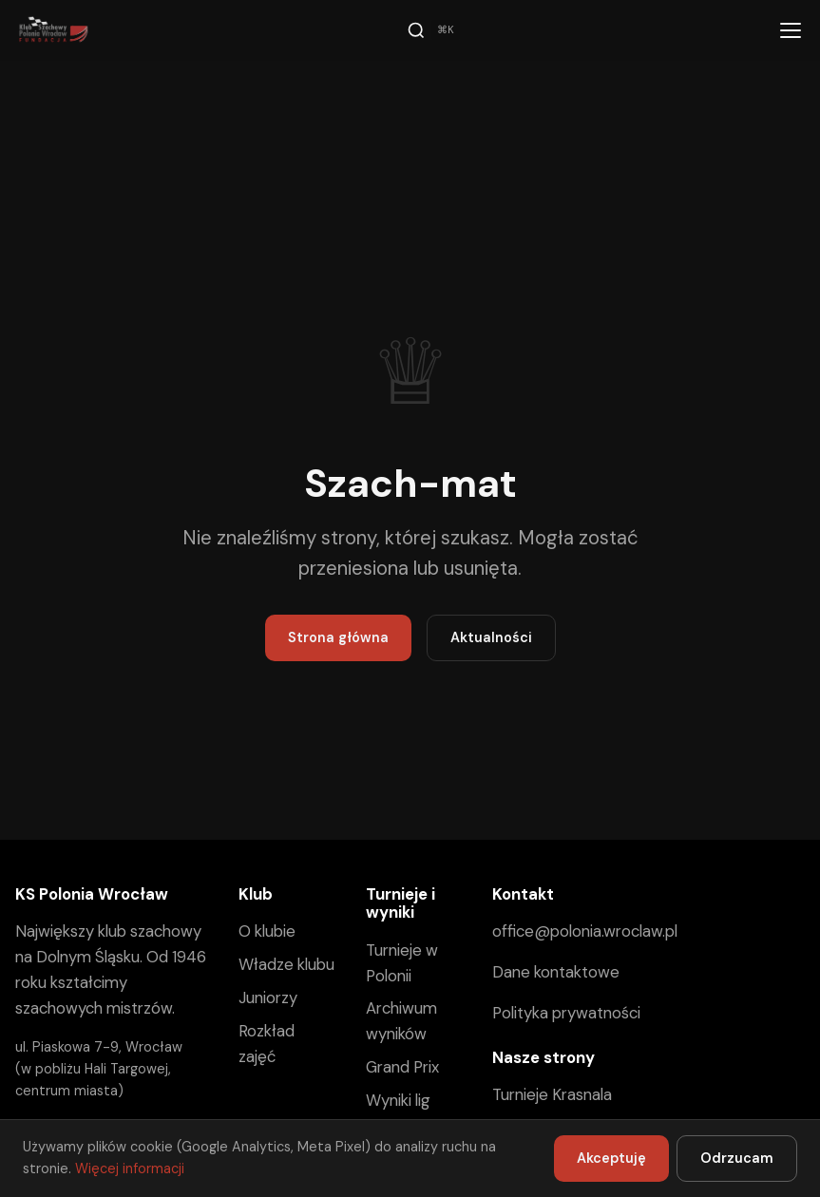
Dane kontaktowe (556, 971)
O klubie (267, 931)
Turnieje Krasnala (552, 1094)
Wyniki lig (398, 1100)
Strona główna (338, 637)
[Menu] (790, 30)
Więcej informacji (129, 1168)
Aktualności (491, 637)
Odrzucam (736, 1158)
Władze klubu (286, 964)
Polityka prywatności (566, 1012)
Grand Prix (402, 1066)
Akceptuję (611, 1158)
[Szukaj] (433, 30)
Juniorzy (267, 997)
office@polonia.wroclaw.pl (584, 931)
